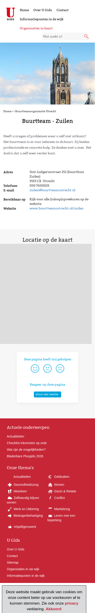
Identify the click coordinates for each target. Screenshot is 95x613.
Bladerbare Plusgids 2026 (25, 456)
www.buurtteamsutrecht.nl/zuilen (56, 208)
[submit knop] (87, 37)
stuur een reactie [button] (47, 394)
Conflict (56, 498)
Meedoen (17, 491)
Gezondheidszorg (23, 484)
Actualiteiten (15, 436)
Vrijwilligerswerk (21, 527)
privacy (71, 603)
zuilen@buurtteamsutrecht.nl (52, 190)
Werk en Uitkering (23, 509)
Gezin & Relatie (61, 491)
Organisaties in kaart (36, 28)
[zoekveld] (65, 37)
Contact (63, 10)
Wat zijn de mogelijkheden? (26, 449)
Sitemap (12, 562)
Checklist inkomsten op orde (27, 443)
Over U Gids (42, 10)
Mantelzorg (58, 509)
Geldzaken (58, 476)
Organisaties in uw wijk (23, 569)
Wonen (55, 484)
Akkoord (53, 609)
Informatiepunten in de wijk (41, 19)
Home (24, 10)
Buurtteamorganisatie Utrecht (35, 111)
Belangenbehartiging (25, 515)
